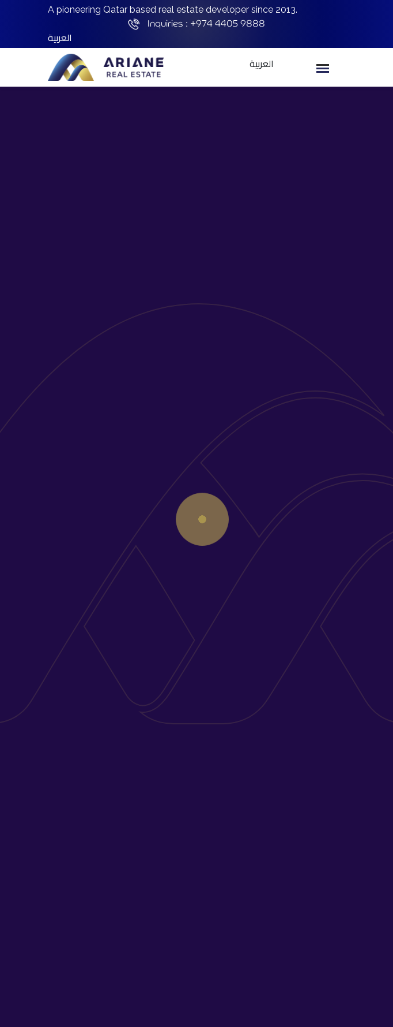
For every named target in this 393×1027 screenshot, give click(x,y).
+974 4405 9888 (227, 23)
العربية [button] (262, 63)
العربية (60, 37)
